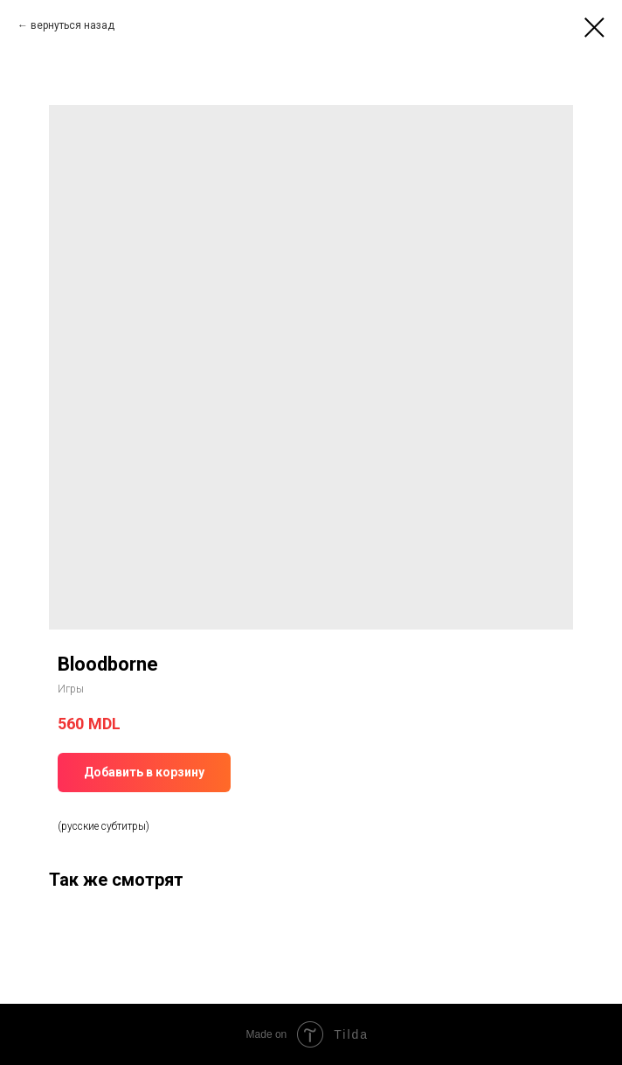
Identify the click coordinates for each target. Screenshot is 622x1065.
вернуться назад (72, 25)
